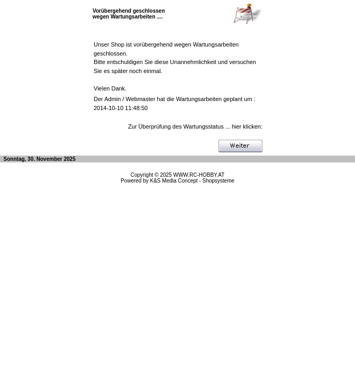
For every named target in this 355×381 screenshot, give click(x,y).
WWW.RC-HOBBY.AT (198, 175)
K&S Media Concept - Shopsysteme (192, 181)
